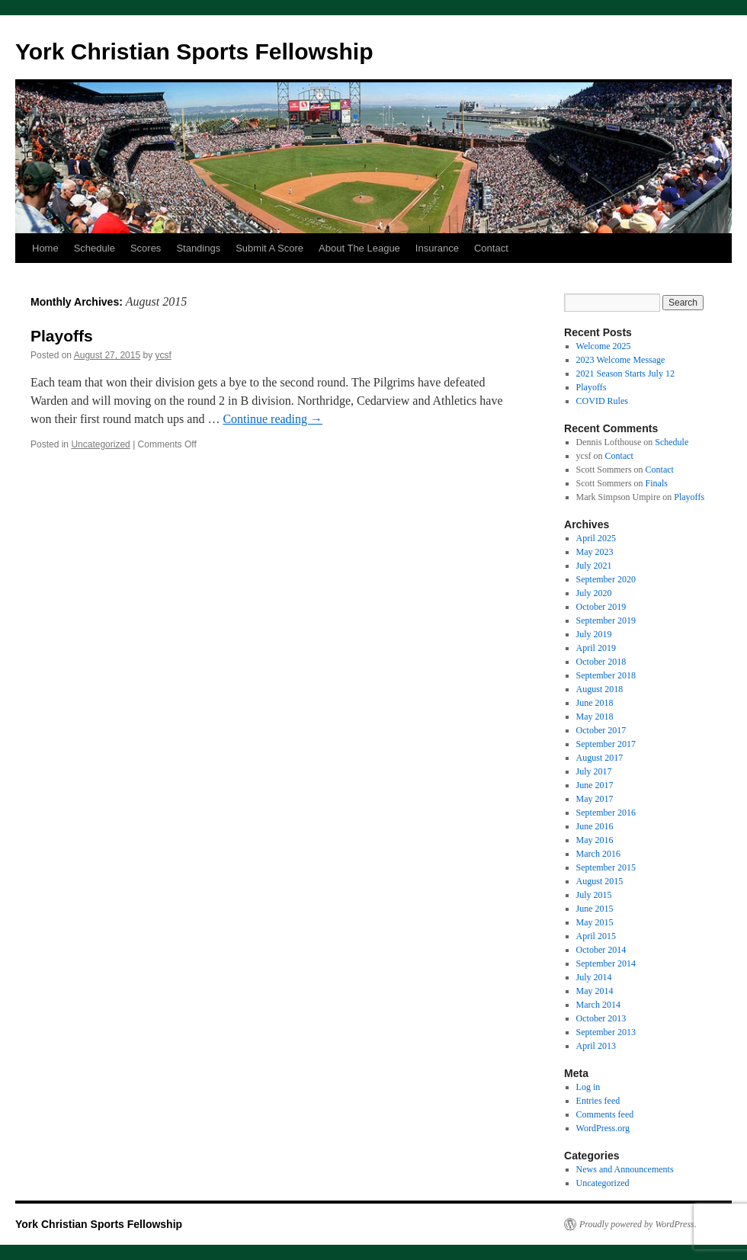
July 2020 (594, 593)
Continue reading (272, 418)
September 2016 (606, 812)
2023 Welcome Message (620, 359)
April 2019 (596, 648)
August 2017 (600, 757)
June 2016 (595, 826)
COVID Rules (602, 401)
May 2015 (595, 922)
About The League (359, 248)
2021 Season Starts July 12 (625, 373)
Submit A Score (269, 248)
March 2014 (598, 1004)
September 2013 (606, 1032)
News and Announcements (625, 1169)
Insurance (437, 248)
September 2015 (606, 867)
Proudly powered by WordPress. (638, 1224)
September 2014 (606, 963)
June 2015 (595, 908)
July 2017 (594, 771)
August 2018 (600, 689)
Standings (198, 248)
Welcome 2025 (603, 346)
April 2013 (596, 1045)
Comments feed (605, 1114)
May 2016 (595, 840)
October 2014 (601, 949)
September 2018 (606, 675)
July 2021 (594, 565)
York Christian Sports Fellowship (194, 51)
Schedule (94, 248)
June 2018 (595, 702)
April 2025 (596, 538)
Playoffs (61, 336)
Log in (588, 1087)
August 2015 (600, 881)
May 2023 (595, 552)
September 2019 (606, 620)
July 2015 (594, 895)
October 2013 (601, 1018)
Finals (657, 483)
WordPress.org (603, 1128)
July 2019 (594, 634)
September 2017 (606, 744)
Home (45, 248)
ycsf (163, 355)
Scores (145, 248)
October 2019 (601, 606)
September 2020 (606, 579)
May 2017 (595, 799)
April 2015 (596, 936)
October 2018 (601, 661)
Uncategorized (100, 444)
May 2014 (595, 991)
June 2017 (595, 785)
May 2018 (595, 716)
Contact (491, 248)
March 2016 (598, 853)
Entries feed (598, 1100)
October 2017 (601, 730)
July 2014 (594, 977)
